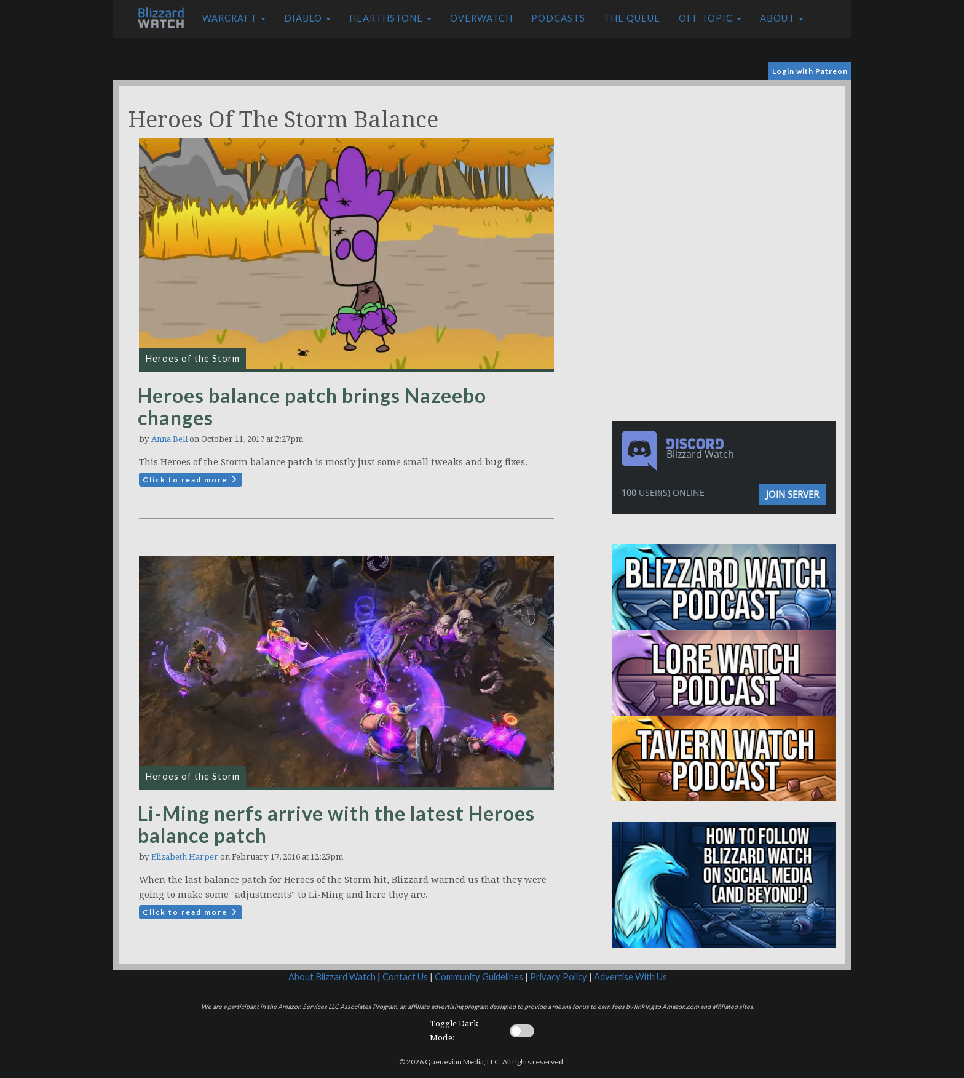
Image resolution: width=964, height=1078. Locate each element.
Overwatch (481, 18)
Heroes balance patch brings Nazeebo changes (312, 406)
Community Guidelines (479, 977)
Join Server (792, 494)
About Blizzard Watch (332, 977)
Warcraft (234, 18)
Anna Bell (169, 439)
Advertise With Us (630, 977)
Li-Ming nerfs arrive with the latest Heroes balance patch (336, 824)
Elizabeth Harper (184, 856)
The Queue (632, 18)
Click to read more (191, 479)
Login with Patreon (810, 71)
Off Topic (710, 18)
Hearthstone (390, 18)
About (782, 18)
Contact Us (405, 977)
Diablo (307, 18)
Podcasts (558, 18)
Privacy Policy (558, 977)
